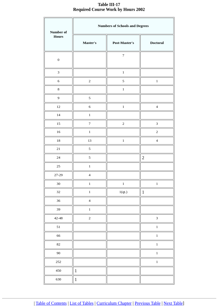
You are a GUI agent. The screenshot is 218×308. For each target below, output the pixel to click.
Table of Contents (51, 303)
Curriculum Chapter (114, 303)
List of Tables (81, 303)
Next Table (173, 303)
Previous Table (148, 303)
